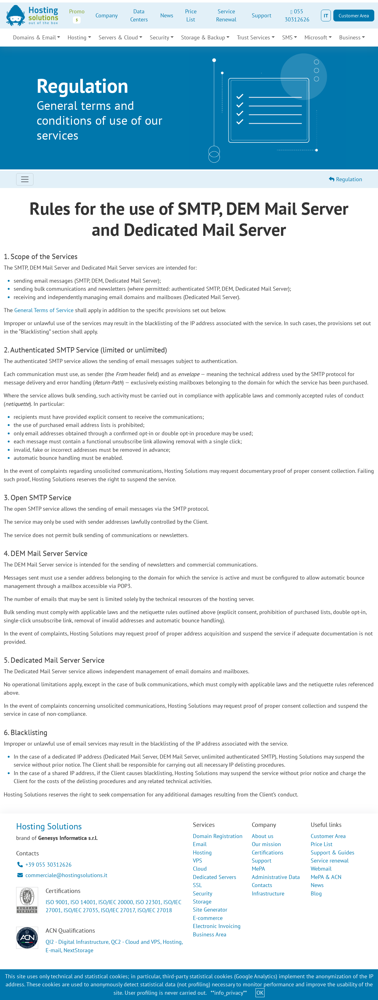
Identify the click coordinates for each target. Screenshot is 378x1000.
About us (262, 836)
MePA (258, 868)
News (166, 15)
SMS (287, 37)
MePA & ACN (326, 877)
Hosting (77, 37)
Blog (316, 893)
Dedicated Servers (214, 877)
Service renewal (330, 860)
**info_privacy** (229, 992)
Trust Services (253, 37)
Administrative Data (276, 877)
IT (326, 15)
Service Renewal (226, 15)
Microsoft (316, 37)
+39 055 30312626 (44, 864)
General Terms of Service (43, 310)
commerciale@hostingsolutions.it (62, 875)
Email (200, 844)
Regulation (345, 179)
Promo (77, 16)
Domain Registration (217, 836)
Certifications (267, 852)
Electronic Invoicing (217, 926)
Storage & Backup (203, 37)
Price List (191, 15)
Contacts (262, 885)
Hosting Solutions (49, 826)
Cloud (200, 868)
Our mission (266, 844)
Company (107, 15)
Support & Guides (332, 852)
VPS (197, 860)
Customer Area (354, 15)
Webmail (321, 868)
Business (350, 37)
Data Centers (139, 15)
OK (260, 992)
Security (159, 37)
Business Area (209, 934)
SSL (197, 885)
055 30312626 (297, 15)
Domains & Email (34, 37)
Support (261, 15)
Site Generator (210, 909)
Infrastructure (268, 893)
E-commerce (208, 918)
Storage (202, 901)
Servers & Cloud (118, 37)
